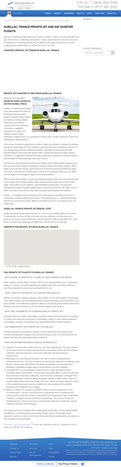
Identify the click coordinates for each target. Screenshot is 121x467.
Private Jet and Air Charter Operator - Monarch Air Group (19, 5)
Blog (51, 448)
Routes (52, 456)
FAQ (51, 444)
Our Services (69, 13)
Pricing (48, 13)
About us (13, 444)
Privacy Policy (16, 452)
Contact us (14, 448)
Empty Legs (99, 13)
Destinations (54, 452)
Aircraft (57, 13)
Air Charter (33, 444)
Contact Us (111, 13)
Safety (89, 13)
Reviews (13, 456)
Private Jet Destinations (20, 21)
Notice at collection (45, 464)
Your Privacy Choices (68, 464)
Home (6, 21)
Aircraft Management (35, 453)
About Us (80, 13)
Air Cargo (33, 448)
